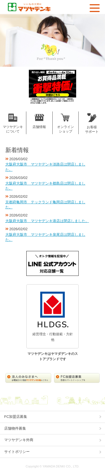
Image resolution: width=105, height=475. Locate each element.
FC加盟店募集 (15, 417)
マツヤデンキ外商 (18, 440)
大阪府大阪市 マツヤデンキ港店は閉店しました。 (47, 221)
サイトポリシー (17, 452)
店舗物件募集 (15, 428)
